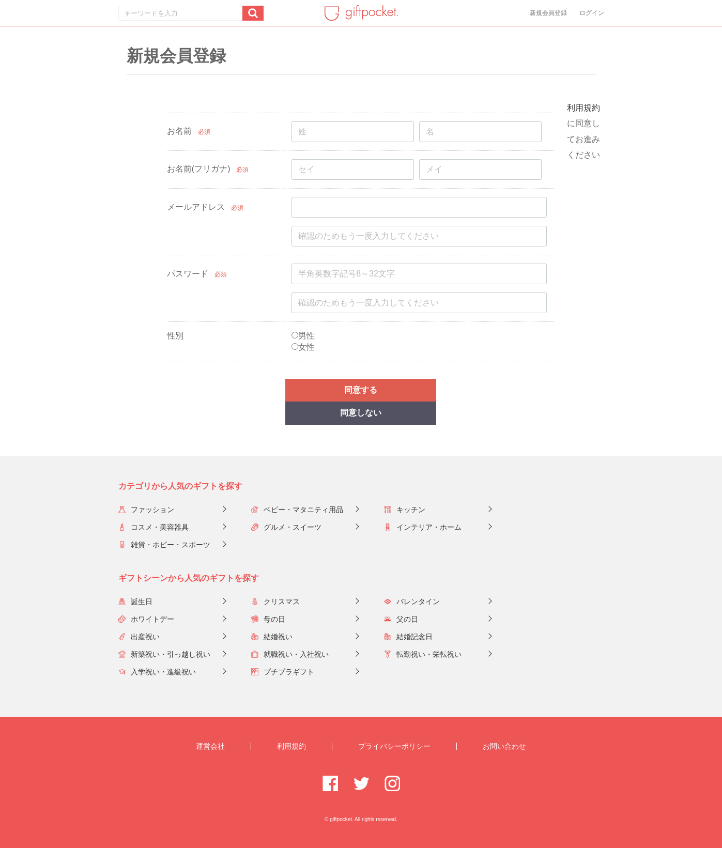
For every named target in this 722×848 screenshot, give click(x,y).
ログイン (591, 13)
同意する (360, 390)
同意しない (360, 412)
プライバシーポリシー (394, 746)
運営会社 (210, 746)
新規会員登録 (548, 13)
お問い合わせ (504, 746)
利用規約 (583, 107)
